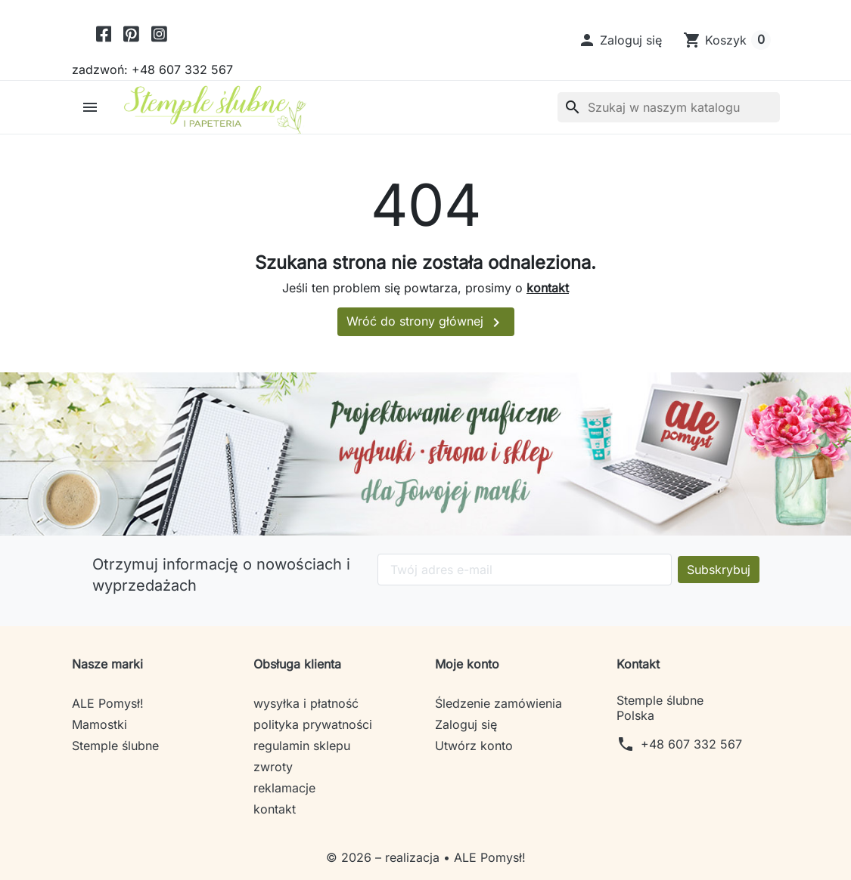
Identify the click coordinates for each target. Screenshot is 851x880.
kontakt (547, 287)
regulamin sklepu (301, 745)
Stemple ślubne (115, 745)
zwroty (273, 766)
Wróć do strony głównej (425, 322)
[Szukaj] (668, 107)
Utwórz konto (474, 745)
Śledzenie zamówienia (498, 703)
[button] (620, 40)
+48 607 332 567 (691, 744)
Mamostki (99, 724)
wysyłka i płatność (306, 703)
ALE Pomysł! (108, 703)
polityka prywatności (312, 724)
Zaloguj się (466, 724)
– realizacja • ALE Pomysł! (450, 857)
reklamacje (284, 787)
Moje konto (467, 664)
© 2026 (350, 857)
